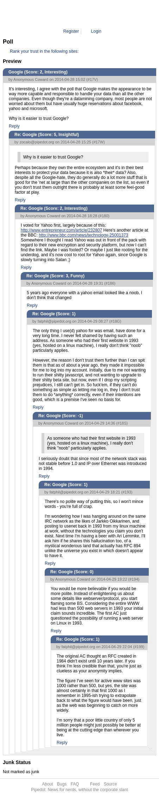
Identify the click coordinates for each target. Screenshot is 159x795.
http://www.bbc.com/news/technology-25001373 (83, 235)
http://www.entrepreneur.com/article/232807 (61, 230)
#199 (138, 647)
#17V (92, 79)
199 (102, 14)
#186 (110, 283)
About (47, 784)
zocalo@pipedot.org (37, 142)
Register (71, 31)
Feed (95, 784)
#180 (104, 216)
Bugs (61, 784)
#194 (133, 579)
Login (96, 31)
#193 (126, 492)
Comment (85, 14)
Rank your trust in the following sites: (44, 51)
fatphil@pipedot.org (54, 321)
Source (110, 784)
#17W (99, 142)
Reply (14, 126)
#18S (122, 423)
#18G (115, 321)
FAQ (75, 784)
